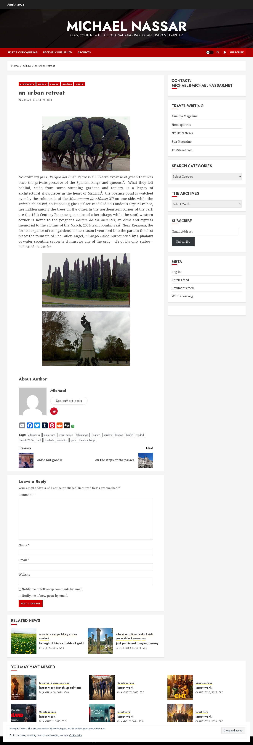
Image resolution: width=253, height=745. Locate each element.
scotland (44, 638)
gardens (67, 84)
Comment (27, 495)
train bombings (87, 440)
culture (42, 84)
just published (124, 638)
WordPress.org (182, 296)
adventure (45, 634)
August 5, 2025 (51, 721)
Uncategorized (61, 683)
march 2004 (27, 440)
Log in (176, 272)
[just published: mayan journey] (100, 641)
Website (24, 574)
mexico (137, 638)
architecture (27, 84)
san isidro (62, 440)
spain (73, 440)
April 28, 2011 (44, 100)
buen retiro (49, 435)
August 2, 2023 (208, 721)
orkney (73, 634)
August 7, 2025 (129, 692)
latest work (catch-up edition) (60, 688)
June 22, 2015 (50, 648)
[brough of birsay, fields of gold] (23, 641)
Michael (26, 100)
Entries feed (180, 280)
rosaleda (49, 440)
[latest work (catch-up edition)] (23, 687)
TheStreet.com (182, 150)
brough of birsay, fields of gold (61, 643)
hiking (64, 634)
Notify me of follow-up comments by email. (52, 589)
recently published (57, 52)
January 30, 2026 (52, 692)
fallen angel (82, 435)
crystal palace (65, 435)
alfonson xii (34, 435)
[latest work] (102, 687)
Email (24, 560)
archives (84, 52)
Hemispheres (181, 125)
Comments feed (183, 288)
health (141, 634)
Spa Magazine (182, 142)
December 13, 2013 (130, 648)
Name (24, 545)
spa (144, 638)
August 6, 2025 (208, 692)
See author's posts (69, 400)
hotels (149, 634)
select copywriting (22, 52)
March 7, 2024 (129, 721)
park (39, 440)
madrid (80, 84)
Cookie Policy (75, 735)
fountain (96, 435)
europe (54, 84)
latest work (45, 683)
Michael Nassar (126, 26)
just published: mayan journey (137, 643)
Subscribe (233, 52)
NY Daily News (182, 133)
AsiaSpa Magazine (185, 116)
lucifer (129, 435)
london (119, 435)
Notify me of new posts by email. (45, 596)
